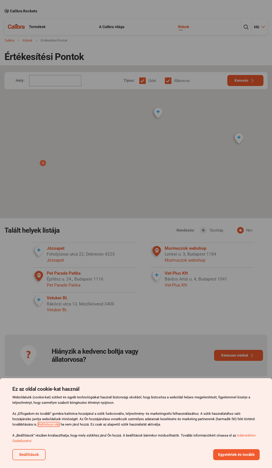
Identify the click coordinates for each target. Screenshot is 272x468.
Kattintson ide (48, 424)
